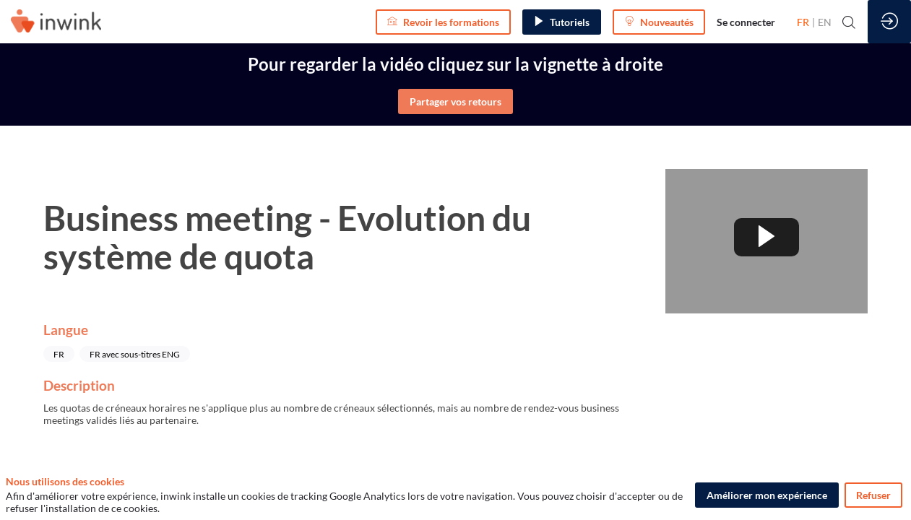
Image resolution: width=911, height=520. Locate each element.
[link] (746, 21)
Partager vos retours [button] (455, 101)
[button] (443, 22)
